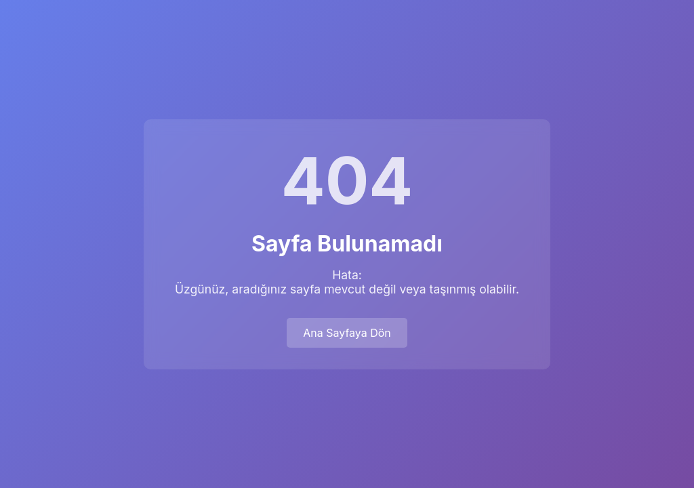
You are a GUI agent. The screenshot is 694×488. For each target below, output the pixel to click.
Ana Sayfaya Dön (347, 333)
